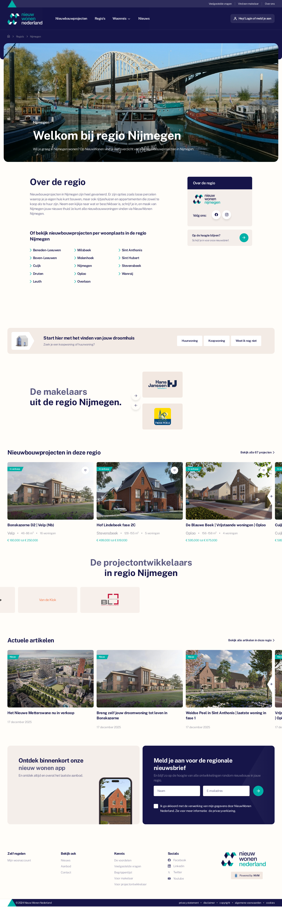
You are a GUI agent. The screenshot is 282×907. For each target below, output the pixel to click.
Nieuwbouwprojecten (73, 18)
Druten (36, 274)
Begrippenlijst (123, 872)
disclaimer (209, 902)
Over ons (270, 3)
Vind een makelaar (248, 3)
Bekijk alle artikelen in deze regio (251, 640)
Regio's (101, 18)
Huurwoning (190, 341)
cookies (270, 902)
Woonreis (123, 18)
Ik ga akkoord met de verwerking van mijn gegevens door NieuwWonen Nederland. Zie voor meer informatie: (205, 808)
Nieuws (145, 18)
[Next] (271, 496)
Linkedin (176, 866)
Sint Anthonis (130, 250)
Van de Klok (47, 600)
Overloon (82, 281)
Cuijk (35, 266)
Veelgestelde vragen (220, 3)
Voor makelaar (123, 878)
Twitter (175, 872)
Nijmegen (83, 266)
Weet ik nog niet (246, 341)
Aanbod (66, 866)
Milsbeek (82, 250)
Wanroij (126, 274)
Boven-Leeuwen (43, 258)
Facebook (177, 860)
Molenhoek (84, 258)
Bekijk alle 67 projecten (257, 452)
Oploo (80, 274)
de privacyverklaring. (222, 811)
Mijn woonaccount (19, 860)
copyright (225, 902)
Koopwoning (216, 341)
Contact (66, 872)
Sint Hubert (129, 258)
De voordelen (122, 860)
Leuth (36, 281)
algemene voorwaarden (248, 902)
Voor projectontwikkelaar (130, 884)
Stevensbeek (130, 266)
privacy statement (189, 902)
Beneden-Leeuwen (45, 250)
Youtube (176, 878)
